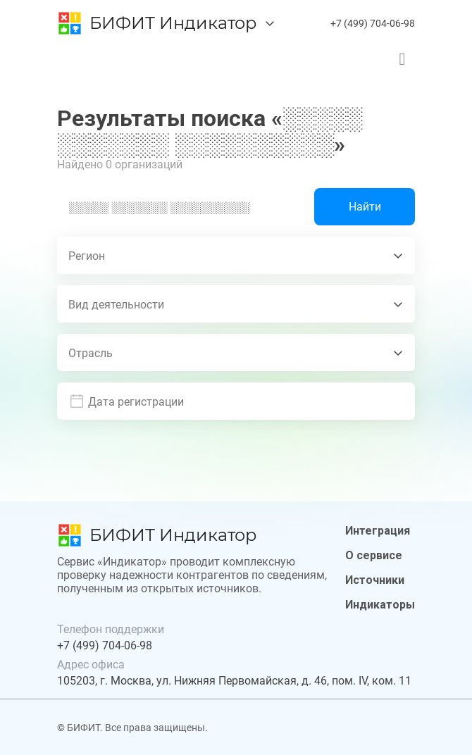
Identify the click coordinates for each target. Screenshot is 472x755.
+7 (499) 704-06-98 (372, 23)
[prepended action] (76, 401)
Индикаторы (380, 604)
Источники (374, 580)
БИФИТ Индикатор (172, 23)
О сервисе (373, 555)
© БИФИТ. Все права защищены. (132, 727)
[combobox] (236, 255)
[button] (246, 401)
